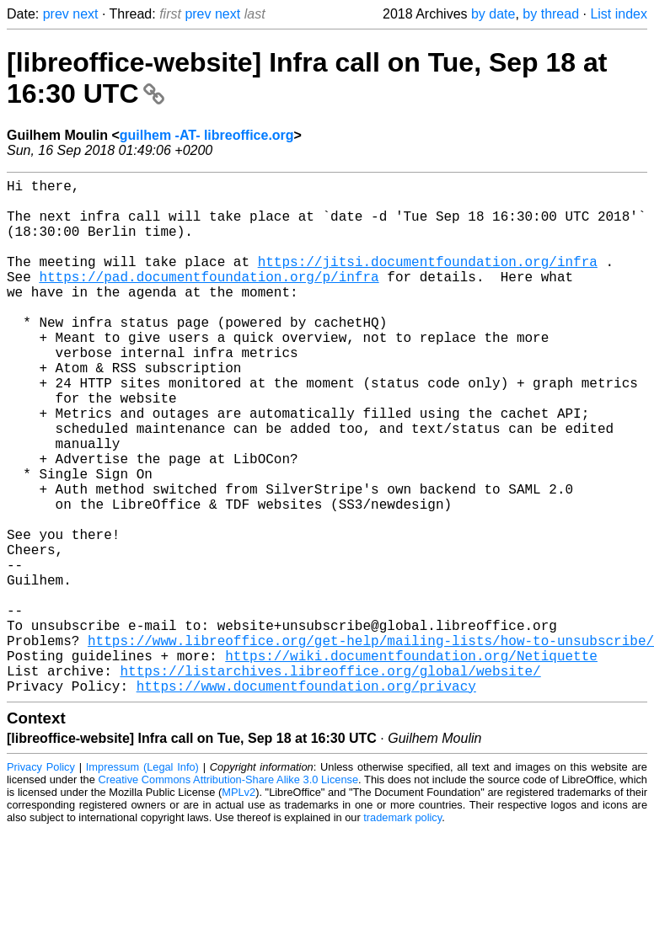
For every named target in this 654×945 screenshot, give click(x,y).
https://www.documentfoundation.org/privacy (306, 800)
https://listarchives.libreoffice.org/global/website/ (330, 781)
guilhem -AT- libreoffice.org (207, 135)
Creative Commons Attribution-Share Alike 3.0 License (229, 894)
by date (493, 14)
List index (618, 14)
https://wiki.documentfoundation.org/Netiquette (411, 763)
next (85, 14)
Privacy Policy (41, 881)
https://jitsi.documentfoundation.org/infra (428, 281)
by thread (551, 14)
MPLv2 (238, 906)
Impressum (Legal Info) (142, 881)
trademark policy (402, 932)
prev (56, 14)
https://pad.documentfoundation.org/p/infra (208, 300)
